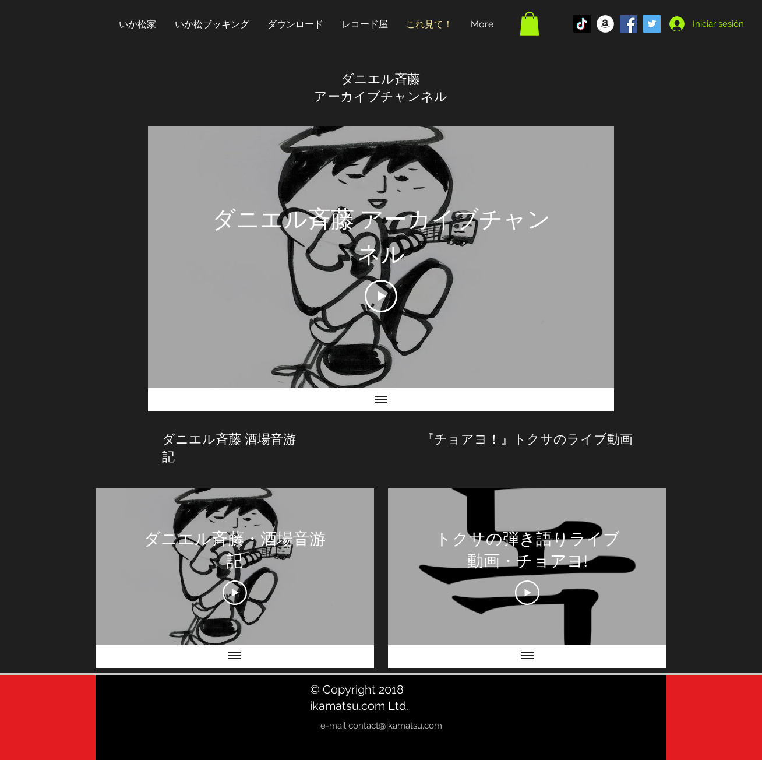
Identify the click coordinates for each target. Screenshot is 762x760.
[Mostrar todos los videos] (234, 656)
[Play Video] (381, 296)
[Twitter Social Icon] (652, 24)
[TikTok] (582, 24)
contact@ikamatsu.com (395, 725)
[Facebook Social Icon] (628, 24)
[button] (529, 24)
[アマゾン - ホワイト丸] (605, 24)
